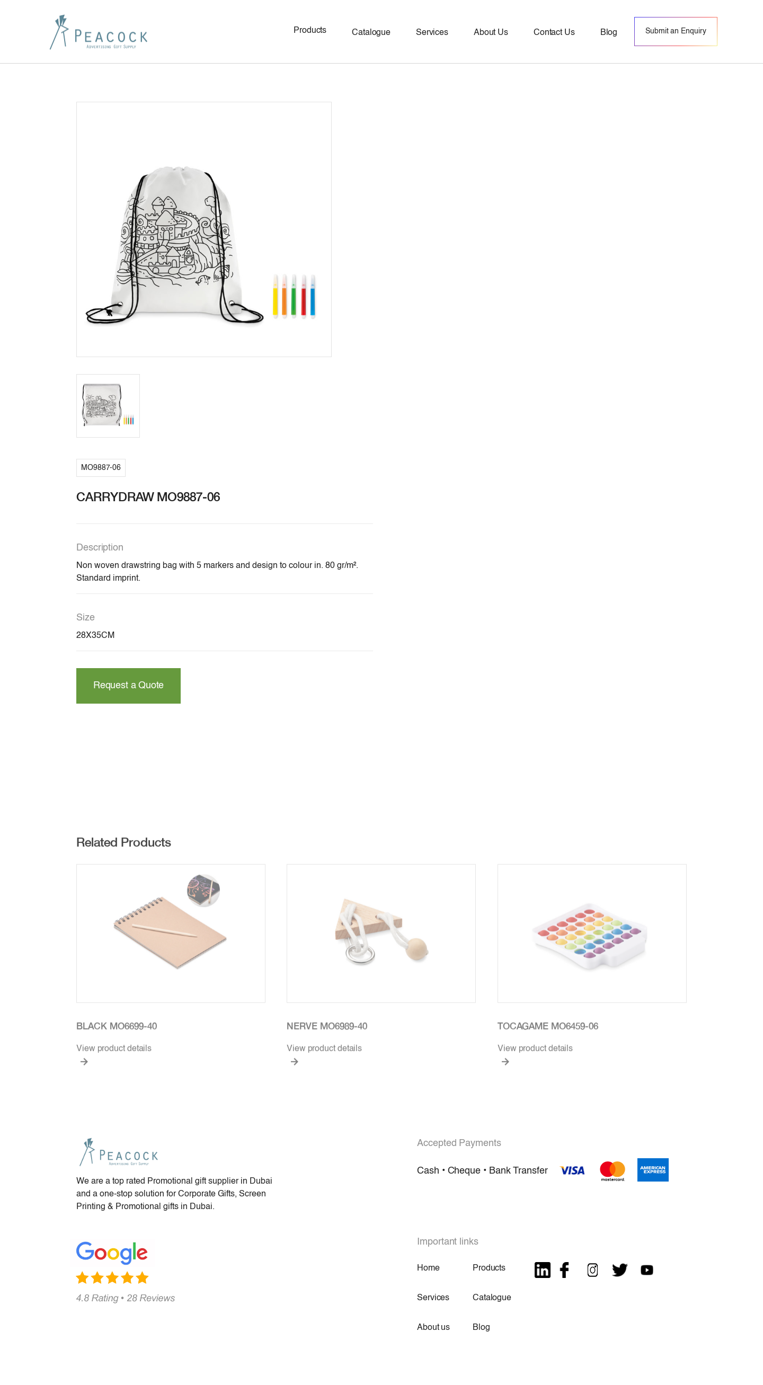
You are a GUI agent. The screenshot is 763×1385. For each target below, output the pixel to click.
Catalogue (492, 1298)
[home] (99, 31)
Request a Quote (128, 685)
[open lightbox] (204, 229)
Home (428, 1268)
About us (433, 1328)
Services (433, 1298)
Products (489, 1268)
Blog (481, 1328)
